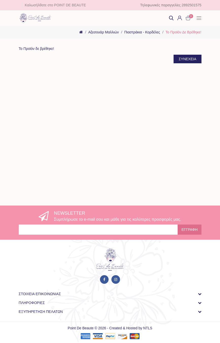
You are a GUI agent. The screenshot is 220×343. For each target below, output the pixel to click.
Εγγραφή (189, 230)
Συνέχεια (187, 59)
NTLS (147, 328)
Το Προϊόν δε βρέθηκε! (183, 32)
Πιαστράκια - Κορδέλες (142, 32)
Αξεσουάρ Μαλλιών (103, 32)
